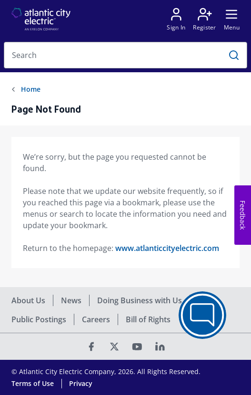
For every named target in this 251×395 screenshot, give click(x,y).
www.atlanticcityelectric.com (167, 248)
